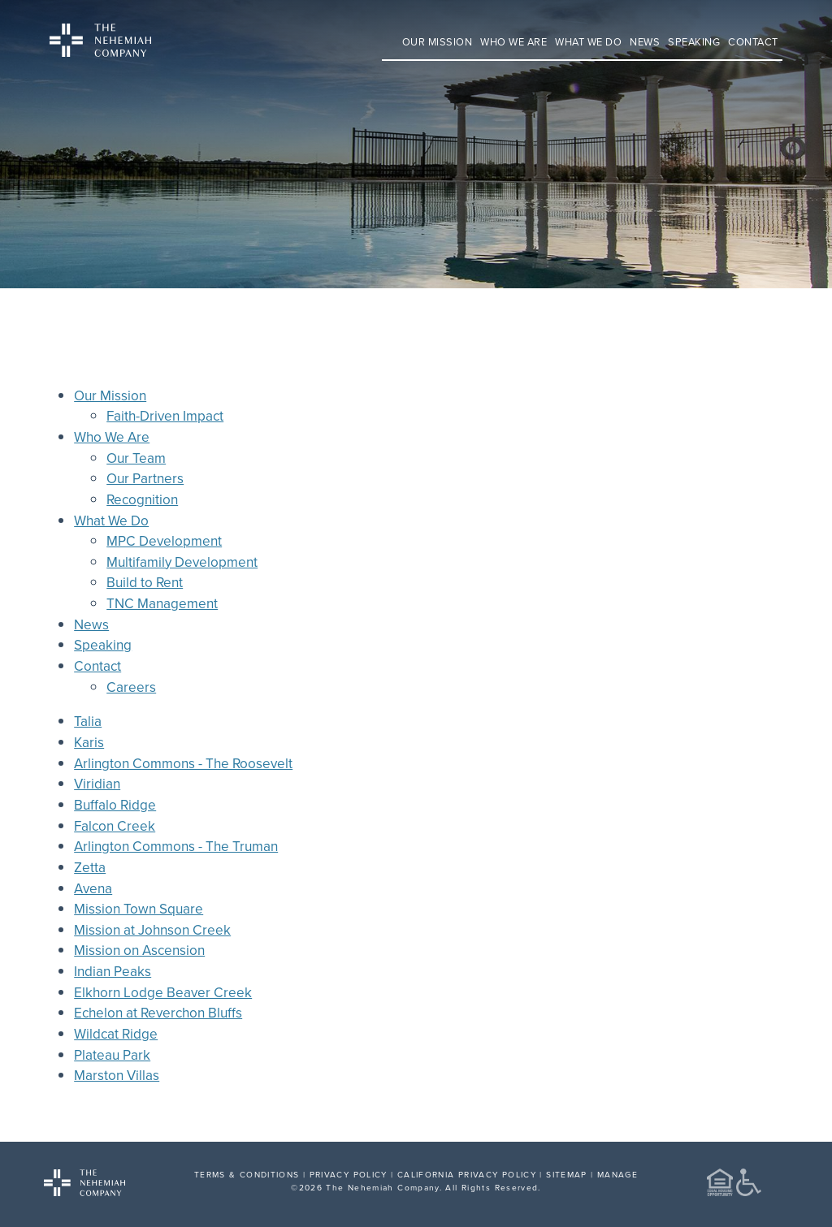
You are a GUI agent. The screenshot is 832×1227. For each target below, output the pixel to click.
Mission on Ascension (139, 950)
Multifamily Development (182, 562)
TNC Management (162, 603)
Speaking (694, 41)
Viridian (97, 783)
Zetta (90, 867)
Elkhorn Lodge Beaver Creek (163, 992)
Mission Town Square (138, 908)
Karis (89, 742)
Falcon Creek (114, 826)
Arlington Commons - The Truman (176, 846)
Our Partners (145, 478)
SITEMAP (566, 1174)
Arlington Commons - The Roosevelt (183, 763)
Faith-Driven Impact (164, 416)
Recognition (142, 499)
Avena (93, 888)
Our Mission (437, 41)
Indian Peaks (112, 971)
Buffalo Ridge (115, 804)
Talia (88, 721)
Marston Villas (116, 1075)
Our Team (136, 458)
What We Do (588, 41)
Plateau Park (112, 1055)
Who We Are (513, 41)
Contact (753, 41)
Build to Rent (144, 582)
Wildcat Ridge (116, 1033)
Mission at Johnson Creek (152, 930)
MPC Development (164, 541)
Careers (131, 687)
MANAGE (617, 1174)
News (645, 41)
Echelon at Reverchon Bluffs (158, 1012)
